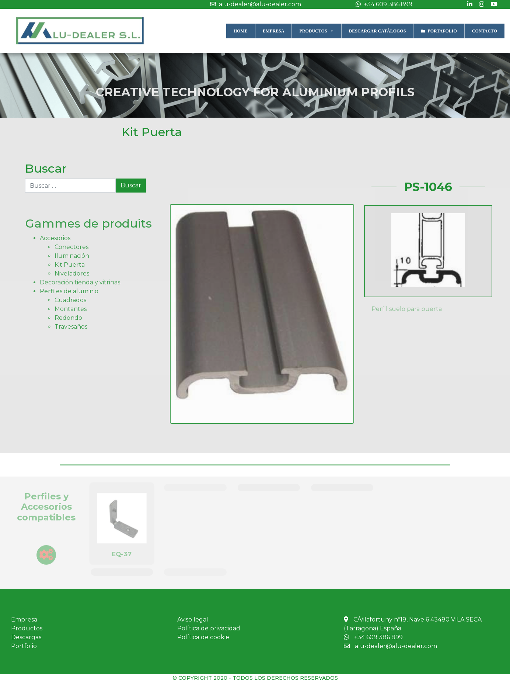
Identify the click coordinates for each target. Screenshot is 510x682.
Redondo (68, 317)
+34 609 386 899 (382, 4)
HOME (241, 31)
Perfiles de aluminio (69, 291)
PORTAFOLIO (442, 31)
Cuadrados (70, 300)
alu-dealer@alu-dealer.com (253, 4)
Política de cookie (203, 637)
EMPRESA (273, 31)
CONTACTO (484, 31)
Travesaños (71, 326)
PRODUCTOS (316, 31)
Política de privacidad (208, 628)
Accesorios (55, 238)
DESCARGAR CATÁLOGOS (377, 31)
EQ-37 (122, 553)
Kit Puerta (152, 132)
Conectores (71, 246)
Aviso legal (192, 619)
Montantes (71, 308)
